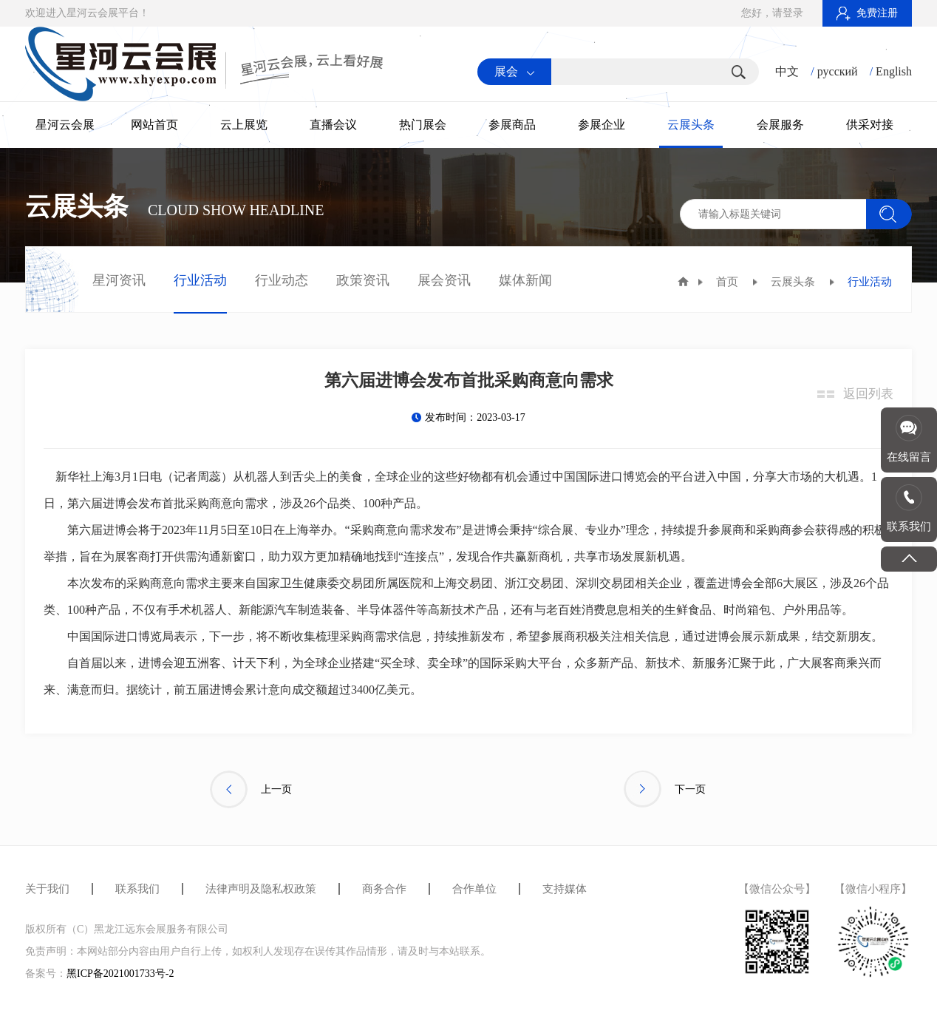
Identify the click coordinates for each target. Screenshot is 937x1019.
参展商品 (512, 124)
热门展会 (422, 124)
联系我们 (137, 889)
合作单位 (474, 889)
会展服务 (780, 124)
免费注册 (867, 12)
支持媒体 (564, 889)
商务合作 (384, 889)
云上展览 (244, 124)
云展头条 (691, 124)
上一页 (251, 789)
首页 (727, 282)
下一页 (665, 789)
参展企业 (601, 124)
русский (837, 71)
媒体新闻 (525, 280)
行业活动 (200, 280)
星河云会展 (65, 124)
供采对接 (869, 124)
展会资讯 (444, 280)
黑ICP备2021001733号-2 (120, 973)
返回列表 (868, 394)
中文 (787, 71)
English (894, 71)
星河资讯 (119, 280)
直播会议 (333, 124)
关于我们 (47, 889)
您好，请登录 (772, 12)
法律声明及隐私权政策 (260, 889)
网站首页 (154, 124)
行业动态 (281, 280)
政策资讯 (362, 280)
